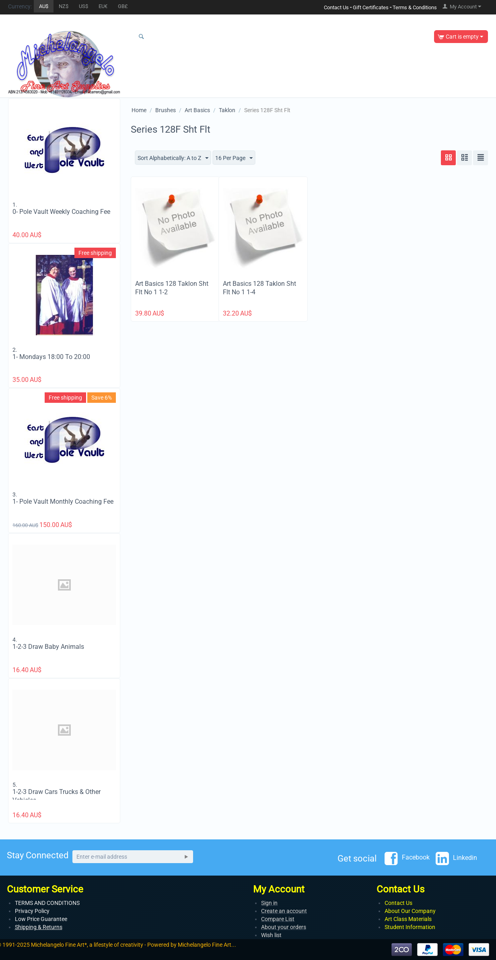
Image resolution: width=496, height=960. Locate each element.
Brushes (165, 110)
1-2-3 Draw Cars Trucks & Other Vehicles (56, 796)
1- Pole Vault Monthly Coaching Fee (62, 501)
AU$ (43, 6)
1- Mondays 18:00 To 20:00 (51, 357)
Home (139, 110)
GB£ (123, 6)
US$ (83, 6)
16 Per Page (234, 158)
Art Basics (197, 110)
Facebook (407, 857)
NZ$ (63, 6)
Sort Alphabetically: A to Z (173, 158)
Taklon (227, 110)
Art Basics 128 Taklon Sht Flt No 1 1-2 (171, 288)
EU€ (103, 6)
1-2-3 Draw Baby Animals (48, 646)
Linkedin (456, 858)
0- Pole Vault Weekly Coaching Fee (61, 211)
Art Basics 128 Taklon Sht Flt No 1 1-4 (259, 288)
